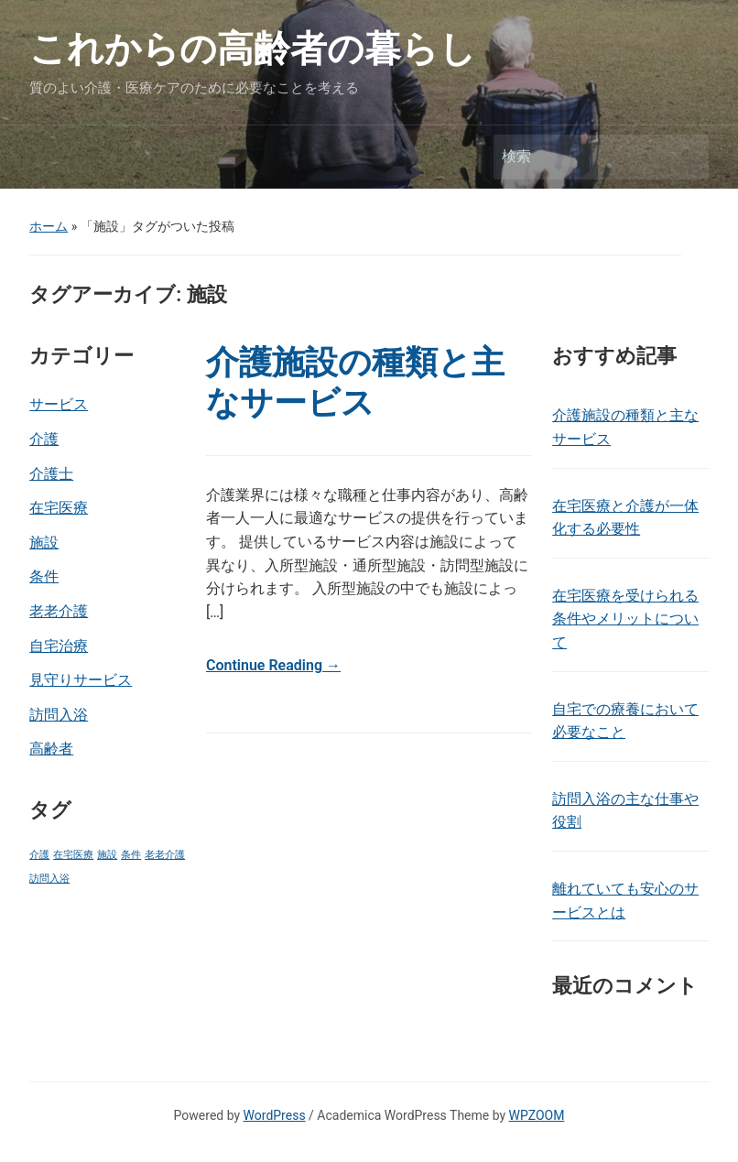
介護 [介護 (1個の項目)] (39, 855)
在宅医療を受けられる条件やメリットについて (625, 619)
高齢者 (51, 748)
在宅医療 (58, 507)
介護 (44, 439)
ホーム (48, 226)
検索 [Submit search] (686, 157)
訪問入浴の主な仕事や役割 (625, 810)
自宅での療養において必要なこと (625, 721)
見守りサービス (80, 680)
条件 (44, 576)
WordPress (275, 1115)
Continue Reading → (273, 665)
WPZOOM (537, 1115)
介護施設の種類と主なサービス (355, 382)
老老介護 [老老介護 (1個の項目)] (165, 855)
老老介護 (58, 611)
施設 (44, 542)
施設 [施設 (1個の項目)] (107, 855)
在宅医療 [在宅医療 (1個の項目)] (73, 855)
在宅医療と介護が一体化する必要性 (625, 517)
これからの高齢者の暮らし (252, 49)
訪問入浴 (58, 714)
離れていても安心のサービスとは (625, 900)
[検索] (584, 156)
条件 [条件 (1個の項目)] (131, 855)
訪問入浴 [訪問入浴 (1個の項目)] (49, 879)
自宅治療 (58, 646)
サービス (58, 404)
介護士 (51, 474)
